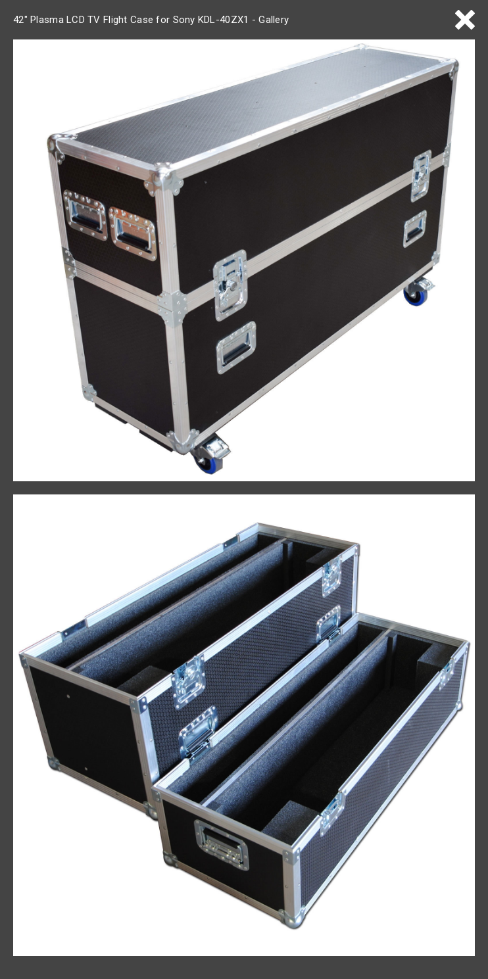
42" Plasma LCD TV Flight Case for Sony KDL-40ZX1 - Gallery (151, 20)
